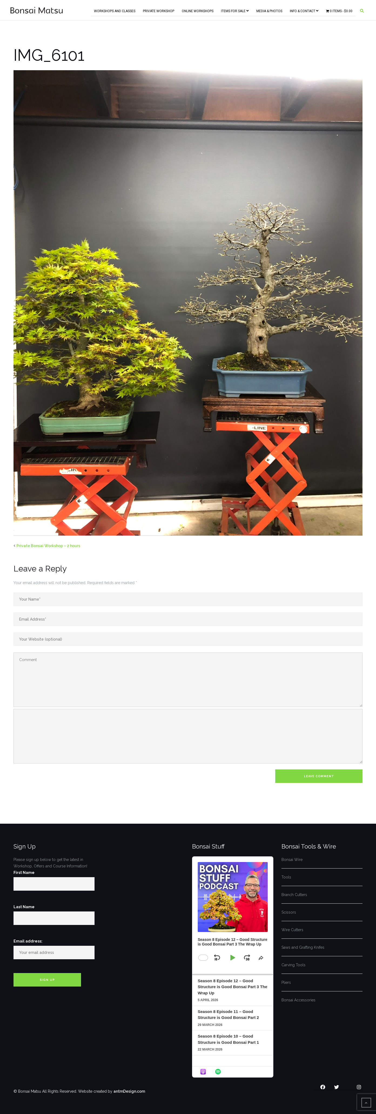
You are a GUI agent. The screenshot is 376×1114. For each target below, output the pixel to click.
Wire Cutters (292, 930)
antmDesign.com (129, 1091)
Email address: (28, 941)
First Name (24, 872)
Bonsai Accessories (298, 1000)
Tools (286, 877)
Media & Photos (269, 10)
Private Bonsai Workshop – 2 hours (48, 546)
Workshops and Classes (114, 10)
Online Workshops (197, 10)
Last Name (24, 907)
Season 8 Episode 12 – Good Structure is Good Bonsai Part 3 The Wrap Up (232, 986)
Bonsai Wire (292, 859)
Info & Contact (304, 10)
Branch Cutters (294, 895)
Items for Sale (235, 10)
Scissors (288, 912)
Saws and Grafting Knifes (302, 947)
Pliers (286, 982)
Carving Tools (293, 965)
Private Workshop (158, 10)
